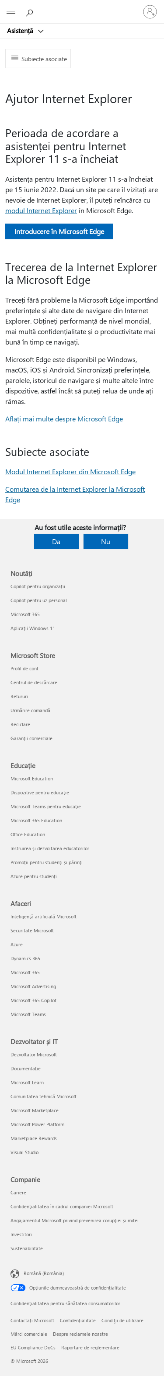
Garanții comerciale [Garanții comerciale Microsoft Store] (31, 738)
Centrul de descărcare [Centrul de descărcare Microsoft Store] (33, 682)
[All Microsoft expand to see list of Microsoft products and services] (10, 11)
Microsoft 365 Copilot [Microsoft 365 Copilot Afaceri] (33, 1000)
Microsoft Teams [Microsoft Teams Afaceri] (28, 1014)
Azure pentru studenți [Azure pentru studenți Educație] (33, 876)
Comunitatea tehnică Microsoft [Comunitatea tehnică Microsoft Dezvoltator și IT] (43, 1096)
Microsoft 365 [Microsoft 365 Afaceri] (25, 972)
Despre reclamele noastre (80, 1334)
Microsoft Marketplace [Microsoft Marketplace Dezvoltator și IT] (34, 1110)
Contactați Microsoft (32, 1320)
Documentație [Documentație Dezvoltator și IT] (25, 1068)
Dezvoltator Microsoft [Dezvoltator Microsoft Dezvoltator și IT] (33, 1054)
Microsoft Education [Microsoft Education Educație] (31, 778)
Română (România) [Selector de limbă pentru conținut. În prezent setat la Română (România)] (44, 1273)
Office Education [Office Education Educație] (27, 834)
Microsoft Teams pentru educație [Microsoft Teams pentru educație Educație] (45, 806)
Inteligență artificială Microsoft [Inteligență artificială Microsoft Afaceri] (43, 916)
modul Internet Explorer (41, 210)
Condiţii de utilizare (122, 1320)
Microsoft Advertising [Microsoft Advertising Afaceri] (33, 986)
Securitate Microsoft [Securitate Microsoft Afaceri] (32, 930)
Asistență (21, 30)
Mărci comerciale (28, 1334)
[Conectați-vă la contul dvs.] (150, 11)
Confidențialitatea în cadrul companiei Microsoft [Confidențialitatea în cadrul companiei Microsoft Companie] (61, 1206)
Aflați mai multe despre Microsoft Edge (64, 418)
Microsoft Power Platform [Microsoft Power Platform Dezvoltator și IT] (37, 1124)
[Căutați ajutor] (30, 11)
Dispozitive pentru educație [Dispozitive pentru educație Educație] (39, 792)
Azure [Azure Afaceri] (16, 944)
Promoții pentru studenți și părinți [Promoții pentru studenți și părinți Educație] (46, 862)
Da (56, 541)
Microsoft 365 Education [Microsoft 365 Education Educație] (36, 820)
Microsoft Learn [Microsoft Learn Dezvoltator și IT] (27, 1082)
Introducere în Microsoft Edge (59, 231)
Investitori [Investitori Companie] (21, 1234)
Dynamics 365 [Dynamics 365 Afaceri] (25, 958)
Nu (105, 541)
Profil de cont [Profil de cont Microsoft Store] (24, 668)
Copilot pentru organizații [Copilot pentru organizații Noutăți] (37, 586)
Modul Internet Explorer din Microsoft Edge (70, 471)
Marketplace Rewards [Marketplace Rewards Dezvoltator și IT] (33, 1138)
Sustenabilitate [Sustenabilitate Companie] (26, 1248)
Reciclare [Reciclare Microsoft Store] (20, 724)
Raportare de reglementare (90, 1347)
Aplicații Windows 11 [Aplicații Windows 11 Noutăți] (32, 628)
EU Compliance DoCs (33, 1347)
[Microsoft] (81, 6)
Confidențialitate (78, 1320)
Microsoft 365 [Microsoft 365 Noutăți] (25, 614)
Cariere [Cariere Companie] (18, 1192)
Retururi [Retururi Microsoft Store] (19, 696)
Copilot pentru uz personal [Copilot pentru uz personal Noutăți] (38, 600)
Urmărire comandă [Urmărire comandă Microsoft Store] (30, 710)
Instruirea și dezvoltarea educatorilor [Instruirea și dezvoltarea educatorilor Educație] (49, 848)
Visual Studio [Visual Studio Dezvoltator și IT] (24, 1152)
